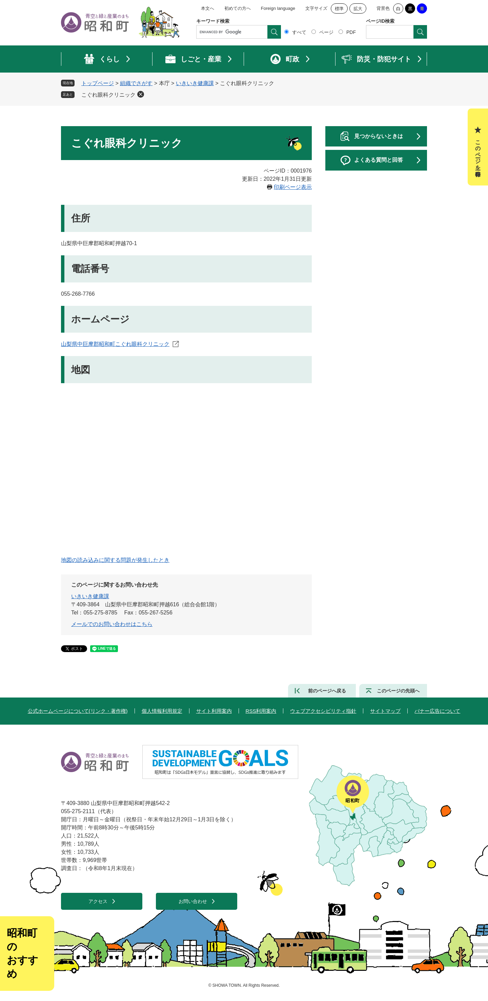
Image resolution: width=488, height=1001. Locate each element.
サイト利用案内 (214, 711)
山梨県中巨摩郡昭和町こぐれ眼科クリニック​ (115, 344)
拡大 (357, 8)
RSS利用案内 (261, 711)
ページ (326, 32)
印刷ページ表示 (293, 187)
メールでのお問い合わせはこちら (111, 624)
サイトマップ (385, 711)
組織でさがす (136, 83)
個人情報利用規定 (162, 711)
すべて (299, 32)
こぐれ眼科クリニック (108, 95)
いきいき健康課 (195, 83)
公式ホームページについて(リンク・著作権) (78, 711)
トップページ (97, 83)
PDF (351, 32)
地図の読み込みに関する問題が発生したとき (115, 560)
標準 (339, 8)
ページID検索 (380, 21)
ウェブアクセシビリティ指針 (323, 711)
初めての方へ (237, 8)
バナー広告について (437, 711)
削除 (140, 94)
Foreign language (278, 8)
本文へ (207, 8)
